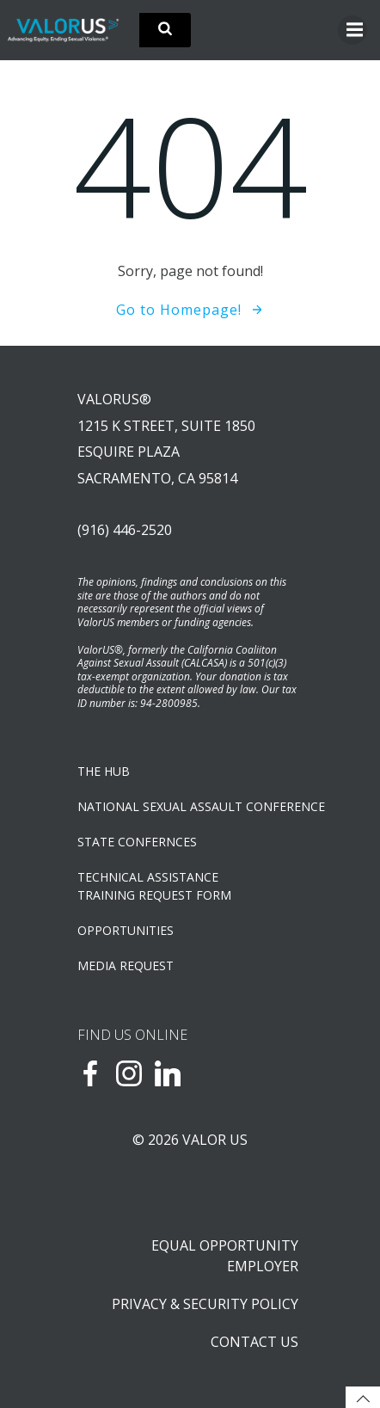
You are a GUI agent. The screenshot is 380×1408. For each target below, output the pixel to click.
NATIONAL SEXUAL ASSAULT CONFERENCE (190, 806)
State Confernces (137, 841)
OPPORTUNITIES (125, 930)
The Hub (103, 771)
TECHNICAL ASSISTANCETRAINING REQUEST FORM (154, 886)
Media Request (125, 965)
